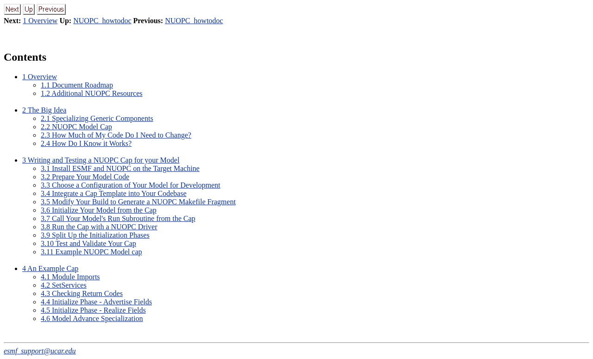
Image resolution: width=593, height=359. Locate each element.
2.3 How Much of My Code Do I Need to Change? (116, 135)
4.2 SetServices (64, 285)
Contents (25, 57)
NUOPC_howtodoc (102, 21)
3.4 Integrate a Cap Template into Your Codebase (114, 193)
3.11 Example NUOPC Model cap (91, 252)
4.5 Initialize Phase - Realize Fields (93, 310)
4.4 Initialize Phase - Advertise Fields (96, 302)
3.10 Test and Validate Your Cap (88, 243)
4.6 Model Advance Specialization (92, 318)
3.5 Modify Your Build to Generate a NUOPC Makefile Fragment (138, 202)
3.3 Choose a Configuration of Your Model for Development (131, 185)
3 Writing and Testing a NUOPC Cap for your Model (100, 160)
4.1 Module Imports (70, 277)
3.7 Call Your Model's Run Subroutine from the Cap (118, 218)
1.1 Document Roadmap (77, 85)
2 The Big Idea (44, 110)
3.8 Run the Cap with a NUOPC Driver (99, 227)
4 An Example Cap (50, 268)
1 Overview (40, 21)
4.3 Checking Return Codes (82, 293)
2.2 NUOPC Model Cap (76, 127)
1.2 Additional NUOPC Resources (92, 93)
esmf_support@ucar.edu (40, 351)
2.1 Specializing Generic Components (97, 118)
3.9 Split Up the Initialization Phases (95, 235)
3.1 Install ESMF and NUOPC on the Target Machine (120, 168)
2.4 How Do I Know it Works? (86, 143)
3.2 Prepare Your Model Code (85, 177)
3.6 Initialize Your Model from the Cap (99, 210)
